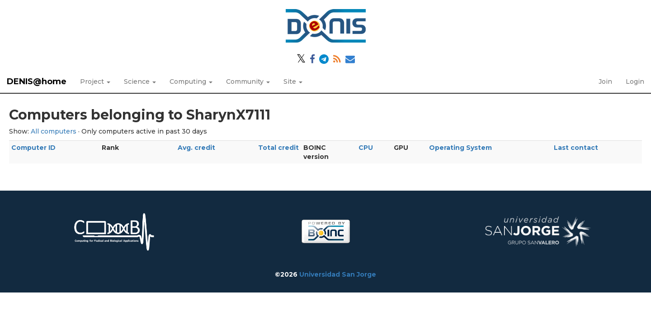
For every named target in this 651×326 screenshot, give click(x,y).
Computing (191, 81)
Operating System (460, 148)
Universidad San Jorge (337, 274)
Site (292, 81)
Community (248, 81)
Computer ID (33, 148)
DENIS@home (36, 81)
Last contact (576, 148)
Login (635, 81)
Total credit (278, 148)
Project (95, 81)
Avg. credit (196, 148)
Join (605, 81)
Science (140, 81)
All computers (53, 131)
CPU (366, 148)
